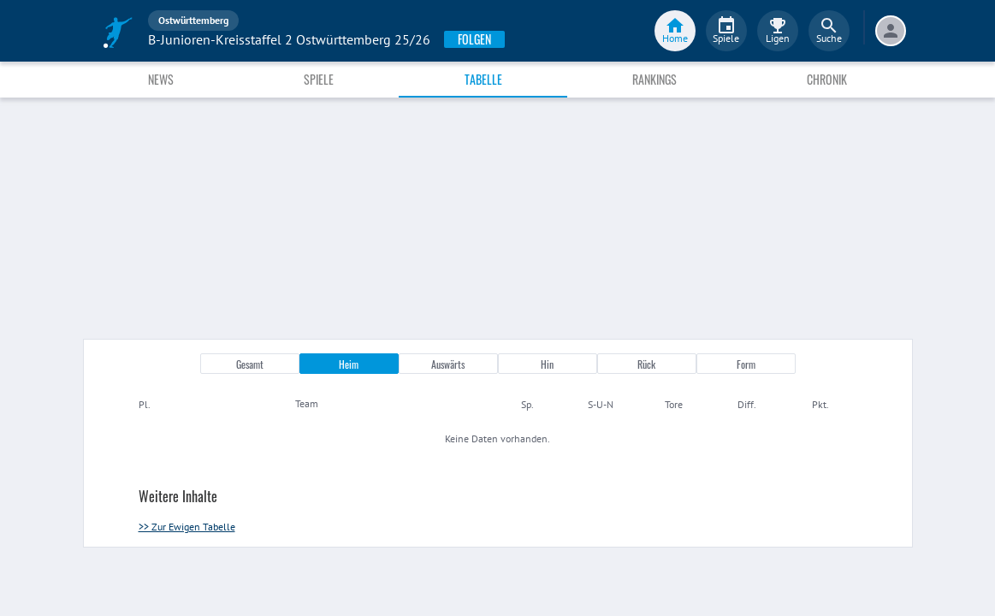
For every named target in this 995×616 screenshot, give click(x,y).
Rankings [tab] (654, 79)
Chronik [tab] (827, 79)
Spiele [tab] (319, 79)
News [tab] (161, 79)
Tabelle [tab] (483, 79)
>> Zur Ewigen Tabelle (187, 526)
